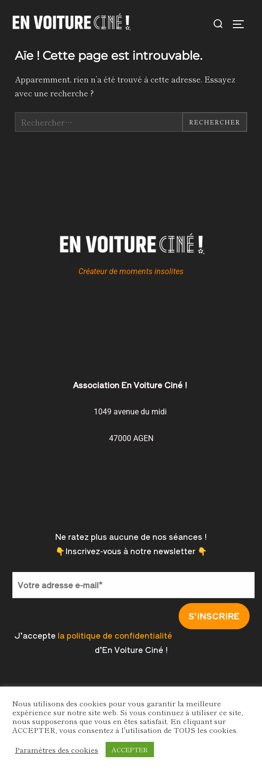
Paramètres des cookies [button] (56, 749)
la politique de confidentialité (115, 635)
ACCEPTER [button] (130, 749)
